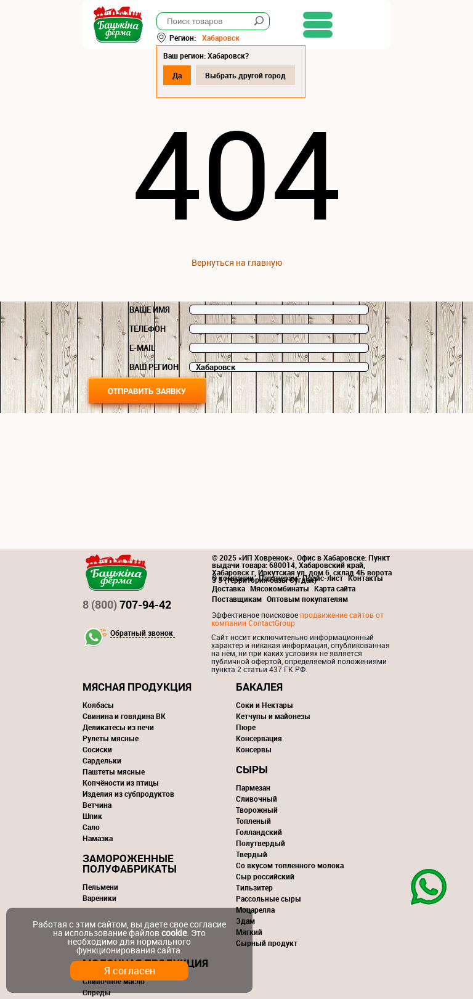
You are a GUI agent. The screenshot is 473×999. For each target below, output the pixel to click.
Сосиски (97, 749)
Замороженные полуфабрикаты (130, 863)
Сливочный (256, 799)
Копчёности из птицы (121, 782)
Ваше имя (149, 309)
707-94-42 (127, 604)
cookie (174, 933)
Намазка (98, 838)
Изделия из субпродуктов (128, 794)
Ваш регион (154, 366)
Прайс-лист (322, 578)
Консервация (259, 738)
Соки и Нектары (264, 705)
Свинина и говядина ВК (124, 716)
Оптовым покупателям (307, 599)
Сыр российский (265, 876)
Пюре (246, 727)
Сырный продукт (266, 943)
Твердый (251, 854)
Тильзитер (254, 887)
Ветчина (97, 805)
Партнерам (278, 578)
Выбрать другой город (245, 75)
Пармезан (253, 787)
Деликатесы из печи (118, 727)
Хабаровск (221, 37)
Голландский (259, 832)
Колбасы (98, 705)
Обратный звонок (141, 633)
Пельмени (100, 887)
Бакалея (259, 687)
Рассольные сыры (268, 898)
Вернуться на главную (237, 262)
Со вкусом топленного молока (290, 865)
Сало (91, 827)
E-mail (142, 347)
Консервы (254, 749)
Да (177, 75)
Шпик (92, 816)
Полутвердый (260, 843)
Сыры (252, 769)
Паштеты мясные (114, 771)
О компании (233, 578)
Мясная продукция (137, 687)
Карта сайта (334, 588)
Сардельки (102, 760)
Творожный (257, 810)
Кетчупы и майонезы (273, 716)
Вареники (99, 898)
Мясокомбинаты (279, 588)
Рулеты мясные (111, 738)
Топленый (253, 821)
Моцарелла (255, 910)
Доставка (228, 588)
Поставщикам (237, 599)
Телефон (147, 328)
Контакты (365, 578)
